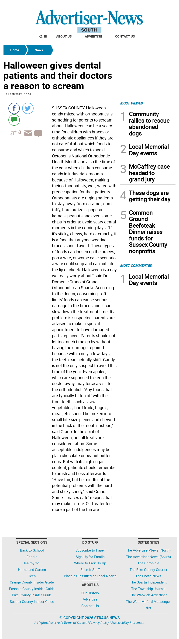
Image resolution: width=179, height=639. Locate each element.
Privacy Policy (99, 622)
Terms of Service (75, 622)
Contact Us (125, 36)
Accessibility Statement (128, 622)
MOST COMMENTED (136, 265)
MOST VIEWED (131, 103)
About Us (64, 36)
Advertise (93, 36)
